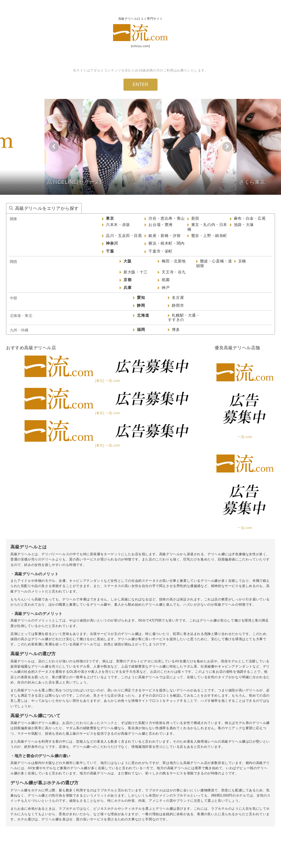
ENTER (140, 84)
